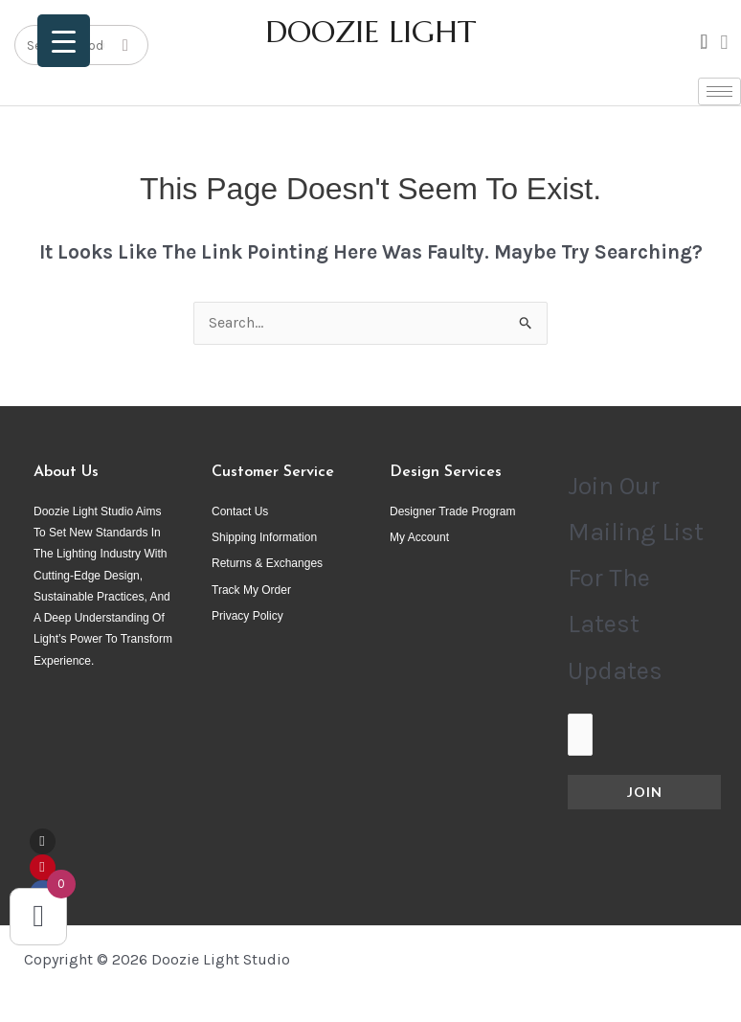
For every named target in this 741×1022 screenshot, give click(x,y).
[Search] (125, 45)
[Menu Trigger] (63, 40)
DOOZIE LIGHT (370, 31)
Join (644, 792)
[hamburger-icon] (719, 91)
